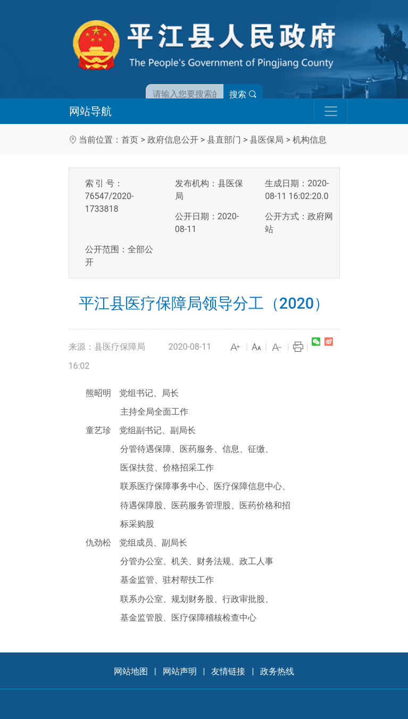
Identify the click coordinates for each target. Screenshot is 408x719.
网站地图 (131, 671)
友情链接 (228, 671)
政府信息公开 (172, 140)
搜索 (243, 94)
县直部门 (224, 140)
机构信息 (310, 140)
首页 (129, 140)
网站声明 (180, 671)
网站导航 (90, 111)
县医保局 (266, 140)
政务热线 (277, 671)
